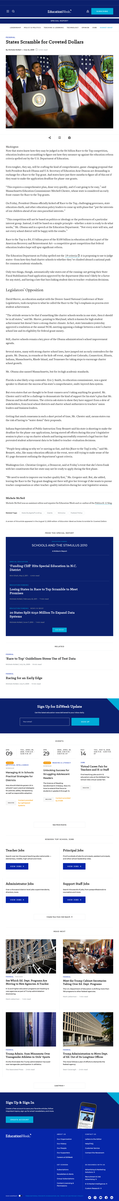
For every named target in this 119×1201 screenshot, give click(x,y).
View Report (59, 629)
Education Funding (19, 585)
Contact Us (90, 1134)
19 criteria (72, 255)
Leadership (12, 28)
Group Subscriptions (65, 1179)
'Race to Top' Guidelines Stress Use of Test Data (41, 659)
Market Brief (104, 28)
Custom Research (93, 1188)
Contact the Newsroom (94, 1153)
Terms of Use (65, 1196)
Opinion (83, 28)
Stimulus (61, 513)
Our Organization (64, 1139)
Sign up (85, 722)
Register (11, 802)
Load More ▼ (59, 1086)
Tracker (19, 977)
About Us (61, 1134)
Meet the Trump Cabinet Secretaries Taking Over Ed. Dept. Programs (84, 982)
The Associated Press (14, 1070)
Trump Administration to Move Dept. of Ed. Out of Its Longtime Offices (85, 1055)
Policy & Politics (29, 28)
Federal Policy (76, 513)
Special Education (19, 562)
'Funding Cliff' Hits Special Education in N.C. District (43, 568)
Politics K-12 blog (103, 502)
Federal (10, 37)
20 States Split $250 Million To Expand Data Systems (42, 614)
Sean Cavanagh (69, 1070)
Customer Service (92, 1148)
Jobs (92, 28)
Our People (61, 1148)
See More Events (59, 825)
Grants (49, 513)
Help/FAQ (89, 1144)
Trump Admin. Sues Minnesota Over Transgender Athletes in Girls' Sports (28, 1055)
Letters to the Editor (93, 1139)
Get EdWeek (62, 1165)
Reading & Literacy (61, 763)
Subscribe (102, 12)
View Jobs (17, 866)
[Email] (45, 722)
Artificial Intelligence (17, 765)
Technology (70, 28)
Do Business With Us (95, 1165)
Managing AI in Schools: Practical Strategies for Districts (20, 776)
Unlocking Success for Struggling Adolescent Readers (56, 774)
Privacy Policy (77, 1196)
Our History (61, 1144)
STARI (60, 801)
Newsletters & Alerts (65, 1174)
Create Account (19, 1120)
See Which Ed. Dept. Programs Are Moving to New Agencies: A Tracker (27, 982)
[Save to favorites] (59, 138)
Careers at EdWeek (65, 1157)
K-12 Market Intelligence (96, 1184)
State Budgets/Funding (32, 513)
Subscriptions (62, 1170)
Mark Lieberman (13, 999)
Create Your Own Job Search (59, 917)
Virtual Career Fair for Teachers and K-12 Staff (95, 768)
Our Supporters (63, 1153)
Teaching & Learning (51, 28)
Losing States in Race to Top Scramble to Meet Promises (44, 591)
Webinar (10, 768)
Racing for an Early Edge (24, 678)
